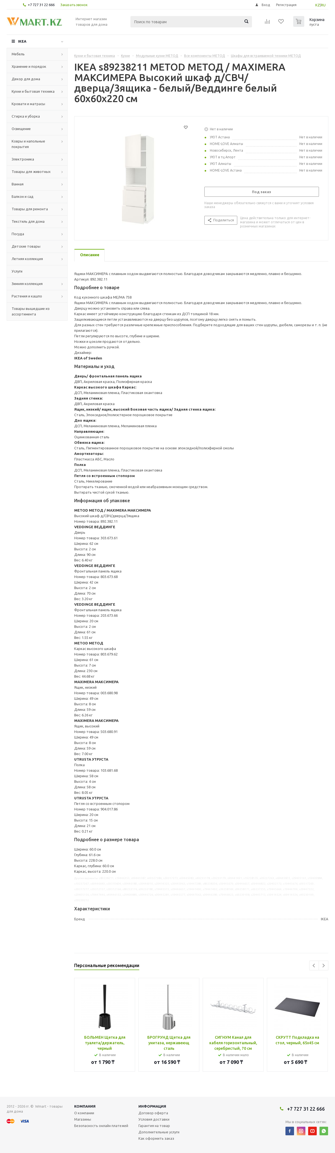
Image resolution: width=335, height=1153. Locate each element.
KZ (317, 5)
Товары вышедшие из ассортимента (31, 311)
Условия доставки (153, 1119)
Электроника (23, 159)
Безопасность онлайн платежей (101, 1126)
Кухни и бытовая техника (33, 91)
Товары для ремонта (30, 209)
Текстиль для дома (28, 221)
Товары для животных (31, 171)
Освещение (21, 129)
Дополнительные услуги (158, 1132)
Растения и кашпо (27, 296)
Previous (314, 965)
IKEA (22, 41)
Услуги (17, 271)
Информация (152, 1106)
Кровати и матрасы (28, 104)
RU (323, 5)
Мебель (18, 54)
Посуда (18, 234)
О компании (84, 1113)
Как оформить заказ (156, 1138)
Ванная (18, 184)
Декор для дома (26, 79)
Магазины (82, 1119)
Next (323, 965)
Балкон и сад (23, 196)
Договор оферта (153, 1113)
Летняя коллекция (27, 259)
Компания (85, 1106)
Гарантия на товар (154, 1126)
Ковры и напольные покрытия (28, 144)
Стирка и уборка (26, 116)
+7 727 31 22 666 (41, 5)
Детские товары (26, 246)
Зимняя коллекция (27, 284)
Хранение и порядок (29, 66)
